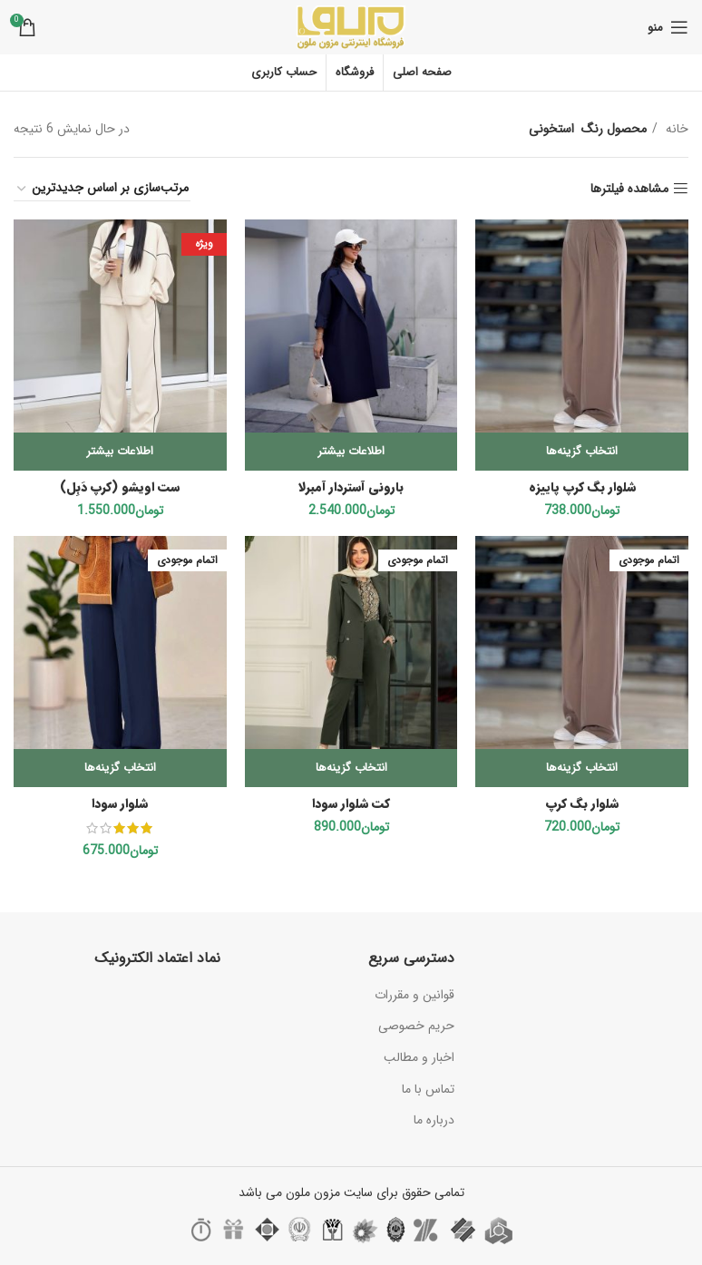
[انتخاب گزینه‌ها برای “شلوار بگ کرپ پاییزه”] (581, 452)
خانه (675, 129)
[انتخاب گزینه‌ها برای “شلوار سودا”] (120, 768)
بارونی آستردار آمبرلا (351, 487)
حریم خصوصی (416, 1026)
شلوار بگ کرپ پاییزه (582, 487)
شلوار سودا (120, 803)
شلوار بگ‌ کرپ (582, 803)
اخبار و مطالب (419, 1057)
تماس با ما (428, 1089)
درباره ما (434, 1120)
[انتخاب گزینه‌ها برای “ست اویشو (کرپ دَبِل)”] (120, 452)
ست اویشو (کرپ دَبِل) (120, 487)
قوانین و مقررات (414, 995)
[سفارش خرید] (102, 188)
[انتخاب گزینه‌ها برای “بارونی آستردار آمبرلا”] (351, 452)
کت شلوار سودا (351, 803)
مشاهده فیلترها (629, 189)
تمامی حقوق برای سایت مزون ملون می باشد (351, 1192)
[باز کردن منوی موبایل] (668, 27)
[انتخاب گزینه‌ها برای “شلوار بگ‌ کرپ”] (581, 768)
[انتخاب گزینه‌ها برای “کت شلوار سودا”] (351, 768)
